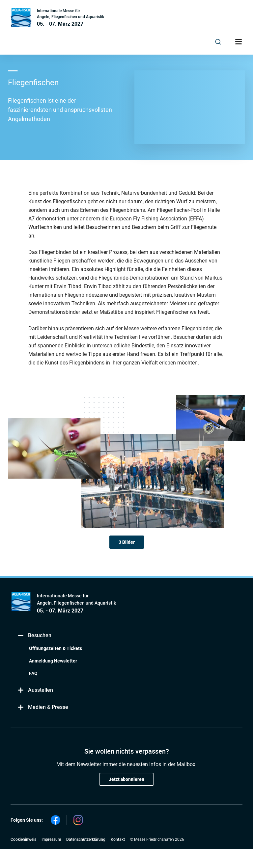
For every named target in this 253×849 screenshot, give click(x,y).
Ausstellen (35, 690)
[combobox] (218, 41)
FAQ (33, 673)
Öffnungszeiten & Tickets (55, 648)
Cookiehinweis (23, 839)
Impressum (51, 839)
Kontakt (118, 839)
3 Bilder (127, 542)
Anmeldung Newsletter (53, 660)
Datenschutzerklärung (85, 839)
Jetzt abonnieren (126, 779)
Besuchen (34, 635)
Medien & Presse (42, 707)
